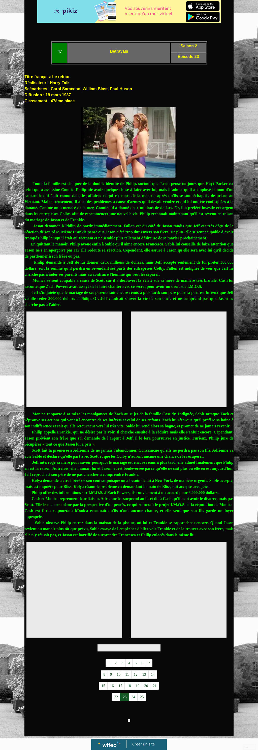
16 (112, 686)
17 (120, 686)
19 (137, 686)
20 (146, 686)
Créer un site (143, 743)
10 (118, 674)
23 (124, 697)
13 (144, 674)
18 (129, 686)
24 (133, 697)
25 (142, 697)
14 (153, 674)
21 (154, 686)
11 (127, 674)
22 (116, 697)
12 (136, 674)
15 (103, 686)
